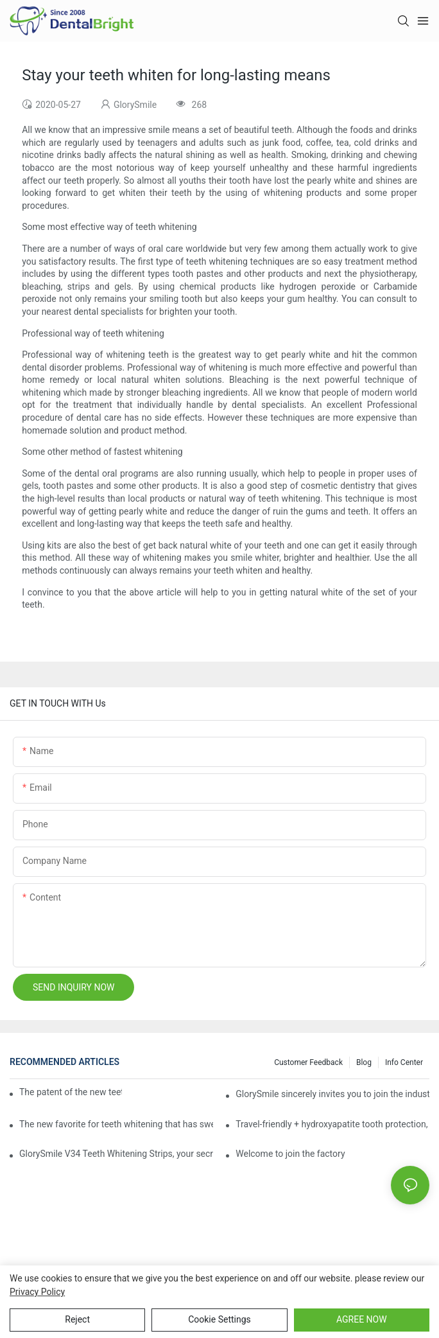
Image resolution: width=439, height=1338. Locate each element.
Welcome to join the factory (290, 1154)
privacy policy (37, 1292)
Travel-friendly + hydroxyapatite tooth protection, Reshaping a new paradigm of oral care (332, 1124)
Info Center (404, 1062)
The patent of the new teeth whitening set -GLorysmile (70, 1092)
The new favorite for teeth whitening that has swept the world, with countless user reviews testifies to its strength (116, 1124)
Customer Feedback (308, 1062)
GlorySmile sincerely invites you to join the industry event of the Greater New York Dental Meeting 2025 (332, 1094)
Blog (364, 1062)
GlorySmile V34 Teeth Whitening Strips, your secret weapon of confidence (116, 1154)
